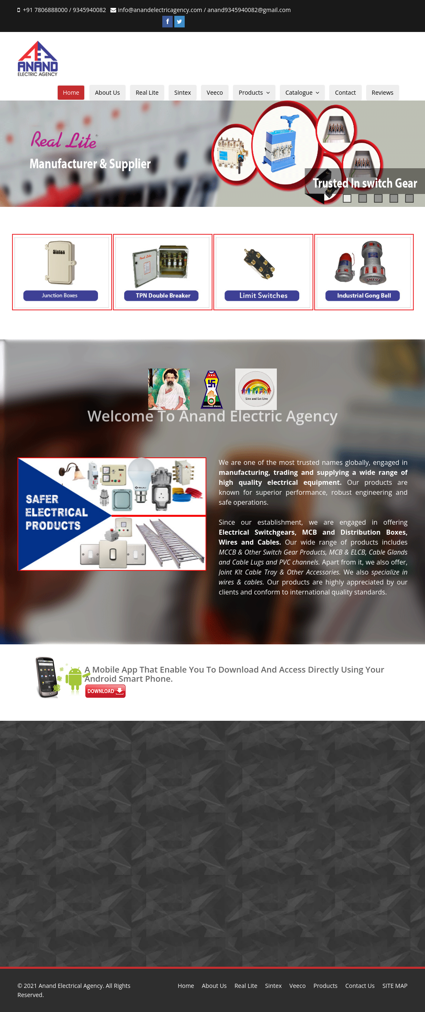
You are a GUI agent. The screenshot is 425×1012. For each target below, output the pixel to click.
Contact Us (360, 986)
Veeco (215, 92)
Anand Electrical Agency (71, 986)
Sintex (182, 92)
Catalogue (303, 92)
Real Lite (147, 92)
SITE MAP (395, 986)
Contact (345, 92)
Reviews (382, 92)
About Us (107, 92)
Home (71, 92)
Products (254, 92)
